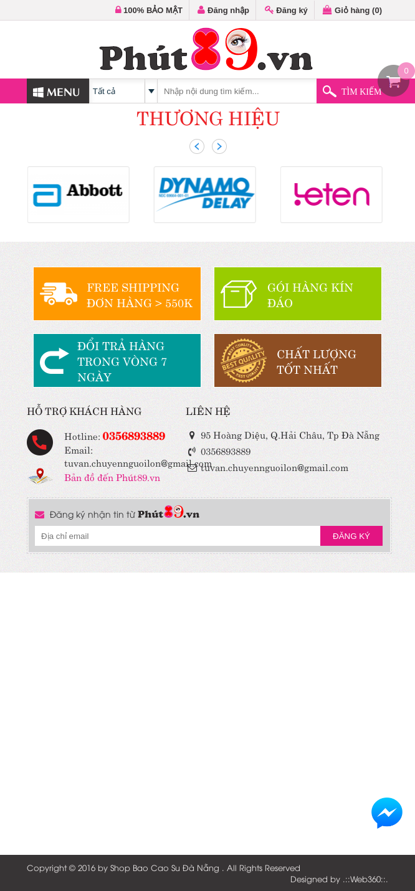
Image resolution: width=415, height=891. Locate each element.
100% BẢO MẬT (149, 10)
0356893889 (134, 434)
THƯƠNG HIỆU (208, 116)
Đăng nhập (223, 10)
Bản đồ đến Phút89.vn (112, 476)
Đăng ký (286, 10)
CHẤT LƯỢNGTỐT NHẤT (316, 360)
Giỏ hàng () (352, 10)
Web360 (365, 878)
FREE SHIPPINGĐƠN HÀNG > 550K (140, 294)
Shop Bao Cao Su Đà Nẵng (164, 867)
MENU (56, 90)
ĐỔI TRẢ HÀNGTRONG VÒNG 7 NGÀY (122, 360)
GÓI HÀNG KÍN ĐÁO (310, 294)
